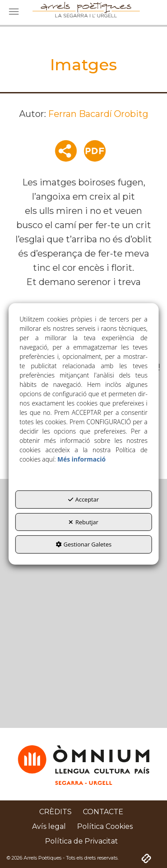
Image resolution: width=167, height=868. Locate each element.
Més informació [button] (81, 459)
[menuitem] (55, 812)
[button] (55, 812)
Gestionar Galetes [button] (84, 544)
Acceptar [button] (83, 499)
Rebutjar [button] (83, 522)
